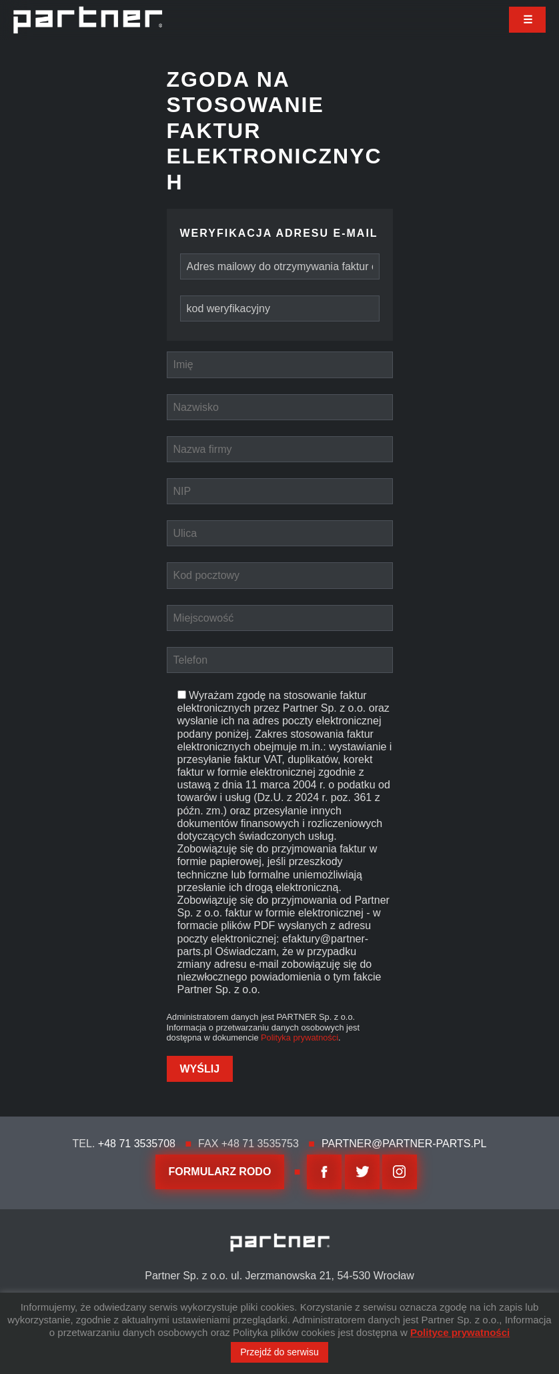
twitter (362, 1172)
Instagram (399, 1172)
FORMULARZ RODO (220, 1171)
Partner (87, 20)
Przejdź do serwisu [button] (279, 1352)
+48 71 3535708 (136, 1143)
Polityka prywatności (299, 1038)
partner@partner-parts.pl (404, 1143)
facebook (324, 1172)
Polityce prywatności (460, 1332)
